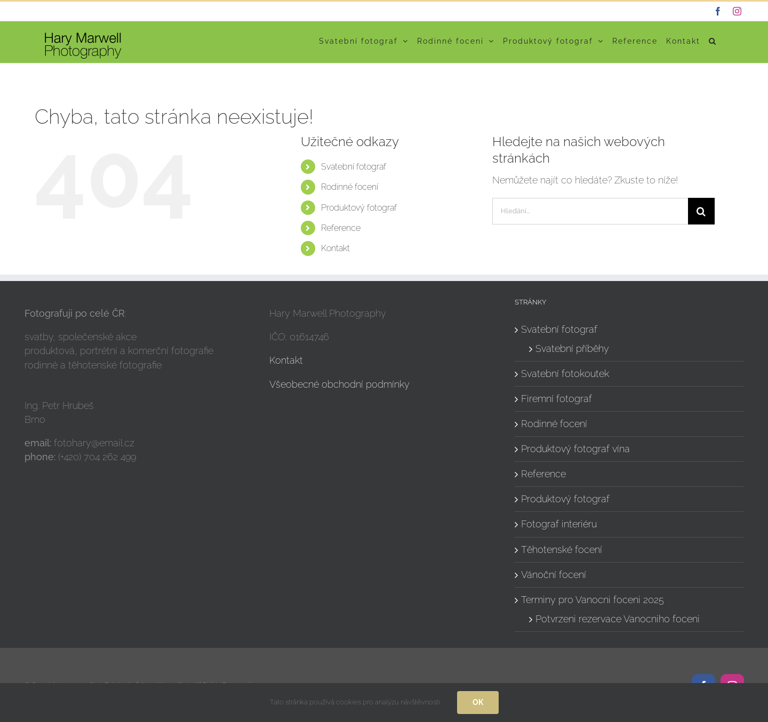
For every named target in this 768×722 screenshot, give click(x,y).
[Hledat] (701, 211)
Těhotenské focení (561, 549)
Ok (478, 702)
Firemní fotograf (556, 398)
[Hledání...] (590, 211)
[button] (713, 41)
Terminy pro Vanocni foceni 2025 (592, 599)
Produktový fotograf (359, 208)
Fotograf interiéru (559, 524)
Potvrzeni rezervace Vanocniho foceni (617, 618)
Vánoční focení (553, 574)
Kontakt (335, 248)
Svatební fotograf (353, 167)
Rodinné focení (349, 187)
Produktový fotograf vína (575, 448)
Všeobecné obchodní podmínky (339, 384)
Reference (341, 228)
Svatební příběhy (572, 348)
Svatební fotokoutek (565, 373)
